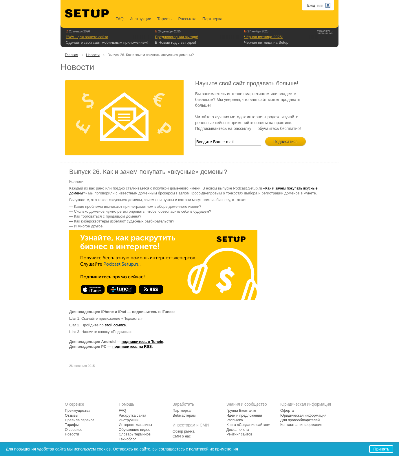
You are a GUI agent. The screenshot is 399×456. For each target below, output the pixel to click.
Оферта (287, 411)
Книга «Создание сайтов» (248, 425)
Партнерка (212, 18)
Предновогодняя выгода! (176, 37)
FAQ (120, 18)
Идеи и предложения (244, 415)
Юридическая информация (303, 415)
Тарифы (165, 18)
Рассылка (187, 18)
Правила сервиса (79, 420)
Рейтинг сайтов (239, 434)
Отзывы (71, 415)
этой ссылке (115, 325)
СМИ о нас (182, 436)
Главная (71, 55)
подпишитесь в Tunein (142, 341)
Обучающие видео (134, 430)
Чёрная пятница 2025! (263, 37)
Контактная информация (301, 425)
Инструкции (140, 18)
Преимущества (77, 411)
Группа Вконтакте (241, 411)
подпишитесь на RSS (132, 346)
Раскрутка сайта (132, 415)
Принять (381, 449)
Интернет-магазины (135, 425)
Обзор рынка (184, 431)
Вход (311, 5)
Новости (92, 55)
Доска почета (237, 430)
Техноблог (127, 439)
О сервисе (74, 430)
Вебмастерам (184, 415)
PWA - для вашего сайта (87, 37)
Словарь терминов (135, 434)
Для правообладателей (300, 420)
